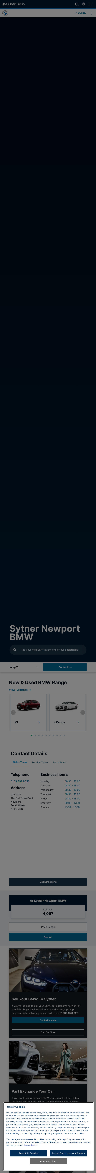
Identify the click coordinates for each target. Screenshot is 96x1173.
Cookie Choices (48, 1161)
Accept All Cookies (28, 1153)
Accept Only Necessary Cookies (68, 1153)
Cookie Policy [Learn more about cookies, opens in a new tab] (30, 1145)
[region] (48, 1136)
